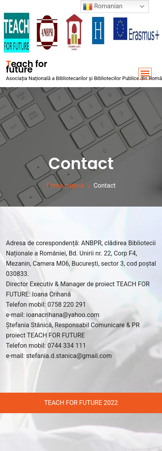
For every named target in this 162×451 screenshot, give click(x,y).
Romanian (102, 6)
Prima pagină (64, 185)
